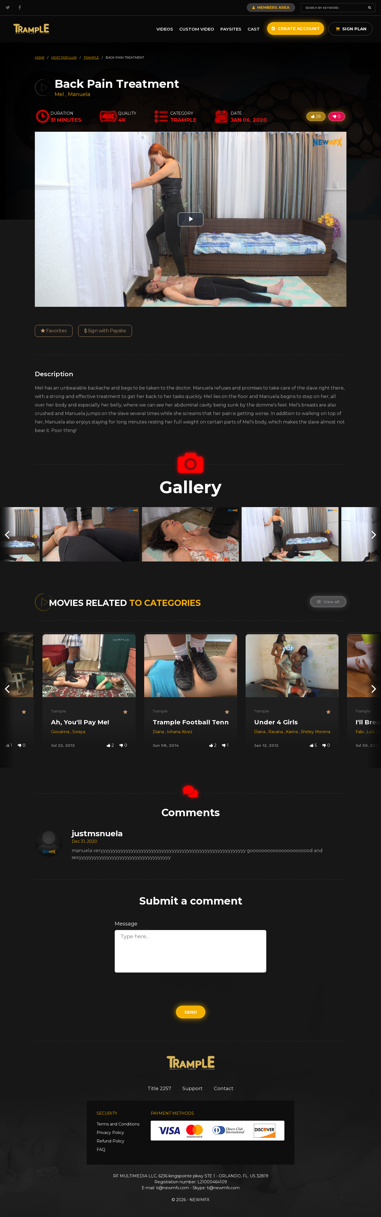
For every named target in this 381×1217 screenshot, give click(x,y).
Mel (60, 94)
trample (91, 57)
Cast (254, 29)
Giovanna (61, 731)
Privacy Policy (110, 1132)
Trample (58, 711)
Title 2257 (159, 1088)
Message (126, 924)
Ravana (276, 731)
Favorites (54, 330)
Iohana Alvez (179, 731)
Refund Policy (110, 1141)
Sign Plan (351, 28)
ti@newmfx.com (172, 1187)
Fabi (360, 731)
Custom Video (196, 29)
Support (192, 1088)
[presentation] (7, 534)
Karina (292, 731)
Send (190, 1012)
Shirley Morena (315, 731)
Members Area (271, 7)
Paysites (230, 29)
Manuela (79, 94)
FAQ (101, 1149)
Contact (223, 1088)
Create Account (295, 28)
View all (328, 601)
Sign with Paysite (105, 330)
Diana (159, 731)
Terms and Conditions (118, 1124)
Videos (164, 29)
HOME (39, 57)
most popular (64, 57)
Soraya (78, 731)
